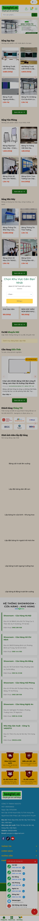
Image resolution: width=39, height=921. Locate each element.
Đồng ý (19, 301)
